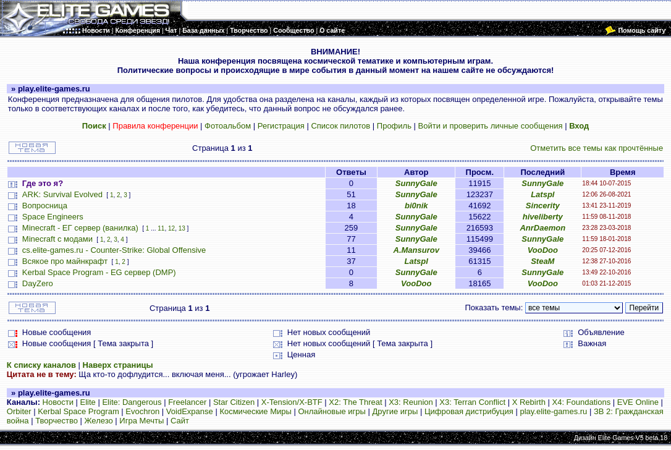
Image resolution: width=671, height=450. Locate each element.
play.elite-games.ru (553, 411)
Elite (88, 402)
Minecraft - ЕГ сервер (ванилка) (80, 227)
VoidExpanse (189, 411)
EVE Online (638, 402)
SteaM (542, 261)
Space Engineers (52, 216)
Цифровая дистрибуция (468, 411)
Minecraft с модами (57, 239)
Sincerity (543, 205)
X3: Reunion (411, 402)
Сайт (180, 420)
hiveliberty (543, 216)
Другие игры (395, 411)
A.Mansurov (416, 250)
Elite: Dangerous (131, 402)
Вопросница (44, 205)
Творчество (56, 420)
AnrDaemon (542, 227)
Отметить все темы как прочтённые (596, 148)
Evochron (142, 411)
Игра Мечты (141, 420)
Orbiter (19, 411)
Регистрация (281, 125)
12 (171, 228)
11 (161, 228)
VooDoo (543, 250)
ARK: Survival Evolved (62, 194)
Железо (99, 420)
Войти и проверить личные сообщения (490, 125)
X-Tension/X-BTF (292, 402)
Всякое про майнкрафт (65, 261)
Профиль (394, 125)
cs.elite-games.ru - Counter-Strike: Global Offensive (114, 250)
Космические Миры (255, 411)
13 (182, 228)
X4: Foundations (581, 402)
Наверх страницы (118, 365)
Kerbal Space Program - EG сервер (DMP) (99, 272)
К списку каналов (41, 365)
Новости (58, 402)
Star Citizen (234, 402)
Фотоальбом (228, 125)
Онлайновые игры (331, 411)
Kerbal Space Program (78, 411)
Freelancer (187, 402)
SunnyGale (416, 183)
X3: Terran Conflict (472, 402)
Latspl (542, 194)
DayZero (37, 283)
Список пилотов (340, 125)
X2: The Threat (355, 402)
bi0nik (416, 205)
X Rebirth (529, 402)
